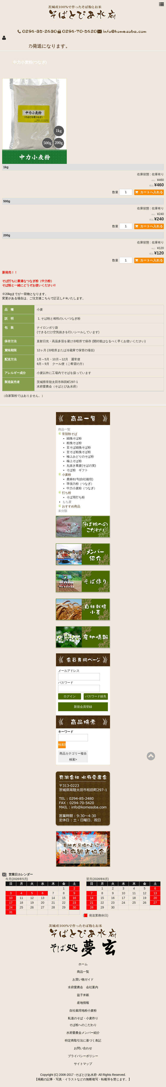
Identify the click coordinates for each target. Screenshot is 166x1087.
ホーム (83, 964)
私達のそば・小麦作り (83, 1018)
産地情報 (83, 1002)
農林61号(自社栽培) (80, 479)
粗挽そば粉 (74, 443)
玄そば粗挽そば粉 (79, 452)
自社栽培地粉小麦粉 (83, 1010)
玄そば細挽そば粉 (79, 447)
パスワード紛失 (95, 696)
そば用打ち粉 (76, 497)
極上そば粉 (74, 461)
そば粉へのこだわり (83, 1025)
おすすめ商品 (71, 506)
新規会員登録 (83, 706)
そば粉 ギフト (77, 470)
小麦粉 (66, 474)
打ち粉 (66, 492)
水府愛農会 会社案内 (84, 987)
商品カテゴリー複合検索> (73, 756)
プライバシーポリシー (83, 1056)
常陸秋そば (69, 434)
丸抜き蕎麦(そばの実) (81, 465)
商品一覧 (64, 429)
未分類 (62, 511)
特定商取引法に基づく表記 (83, 1040)
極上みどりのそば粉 (80, 456)
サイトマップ (83, 1063)
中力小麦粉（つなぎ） (82, 488)
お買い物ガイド (83, 979)
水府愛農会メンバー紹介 (83, 1032)
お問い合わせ (83, 1048)
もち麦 (67, 502)
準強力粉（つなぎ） (80, 483)
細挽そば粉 (74, 438)
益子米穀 (83, 995)
